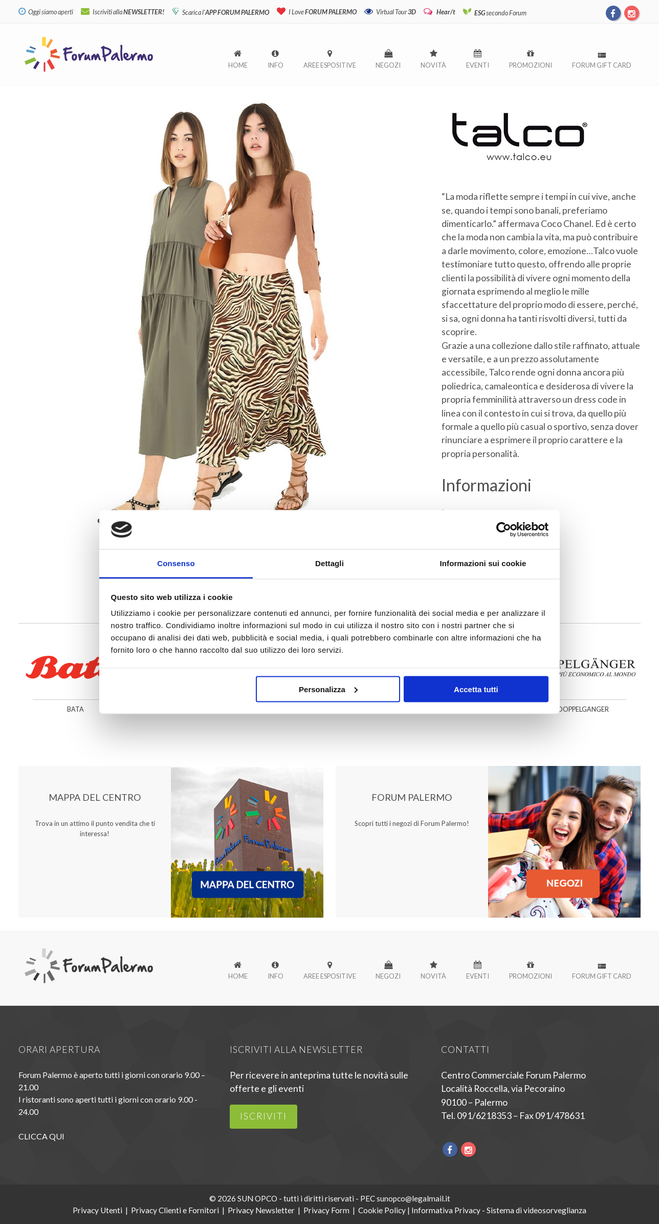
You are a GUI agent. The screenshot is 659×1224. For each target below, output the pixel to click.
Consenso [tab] (175, 563)
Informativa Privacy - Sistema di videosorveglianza (498, 1210)
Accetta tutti (476, 688)
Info (275, 65)
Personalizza (328, 688)
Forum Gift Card (601, 65)
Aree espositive (329, 65)
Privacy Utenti (97, 1210)
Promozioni (530, 65)
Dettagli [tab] (329, 563)
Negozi (388, 65)
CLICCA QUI (41, 1136)
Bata (75, 709)
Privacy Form (326, 1210)
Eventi (477, 65)
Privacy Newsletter (261, 1210)
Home (238, 65)
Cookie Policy (382, 1210)
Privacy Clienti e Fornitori (175, 1210)
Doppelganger (583, 709)
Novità (433, 65)
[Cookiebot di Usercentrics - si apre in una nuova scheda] (503, 529)
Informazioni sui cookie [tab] (483, 563)
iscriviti (263, 1116)
